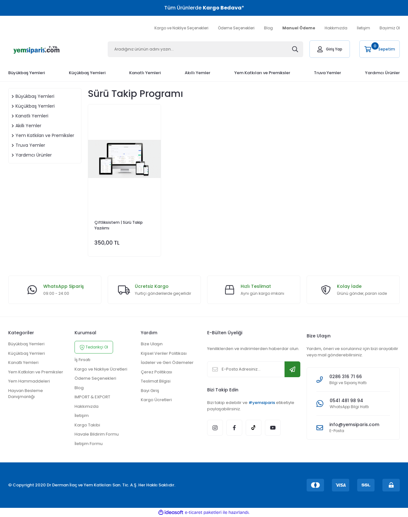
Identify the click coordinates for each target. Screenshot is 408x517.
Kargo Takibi (87, 425)
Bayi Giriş (150, 391)
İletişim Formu (89, 444)
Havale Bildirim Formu (97, 434)
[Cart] (379, 49)
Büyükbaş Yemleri (26, 344)
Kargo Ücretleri (156, 400)
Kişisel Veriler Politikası (164, 353)
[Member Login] (329, 49)
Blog (268, 28)
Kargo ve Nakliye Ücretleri (101, 369)
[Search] (205, 49)
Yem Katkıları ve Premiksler (35, 372)
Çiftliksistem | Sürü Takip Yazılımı (118, 225)
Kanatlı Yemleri (23, 362)
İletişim (363, 28)
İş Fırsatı (82, 360)
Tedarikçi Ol (94, 347)
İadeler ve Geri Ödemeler (167, 362)
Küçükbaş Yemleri (26, 353)
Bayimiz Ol (390, 28)
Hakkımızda (336, 28)
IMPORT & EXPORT (92, 397)
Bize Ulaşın (152, 344)
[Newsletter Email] (253, 369)
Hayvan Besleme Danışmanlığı (25, 394)
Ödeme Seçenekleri (236, 28)
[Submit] (292, 369)
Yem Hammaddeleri (29, 381)
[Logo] (36, 49)
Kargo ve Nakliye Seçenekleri (181, 28)
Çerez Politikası (156, 372)
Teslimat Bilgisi (156, 381)
